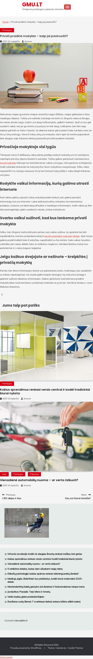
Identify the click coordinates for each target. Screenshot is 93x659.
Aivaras (28, 41)
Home (5, 21)
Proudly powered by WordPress (26, 648)
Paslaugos (7, 30)
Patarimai (34, 474)
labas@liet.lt (21, 620)
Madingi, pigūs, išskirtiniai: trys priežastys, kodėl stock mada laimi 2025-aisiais (44, 580)
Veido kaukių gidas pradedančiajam (25, 596)
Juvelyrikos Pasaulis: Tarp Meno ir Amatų (28, 591)
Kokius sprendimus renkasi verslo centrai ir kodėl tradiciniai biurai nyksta (45, 391)
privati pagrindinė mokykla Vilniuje (62, 236)
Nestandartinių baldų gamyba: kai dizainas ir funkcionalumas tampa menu (46, 586)
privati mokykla (8, 162)
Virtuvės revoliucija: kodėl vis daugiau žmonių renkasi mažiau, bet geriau (44, 553)
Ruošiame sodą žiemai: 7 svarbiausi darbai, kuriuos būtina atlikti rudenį (43, 601)
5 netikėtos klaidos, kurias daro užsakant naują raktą (34, 568)
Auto (4, 474)
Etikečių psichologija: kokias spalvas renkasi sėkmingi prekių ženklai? (43, 573)
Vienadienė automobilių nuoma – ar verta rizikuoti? (39, 480)
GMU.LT (32, 4)
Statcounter (6, 657)
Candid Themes (75, 648)
